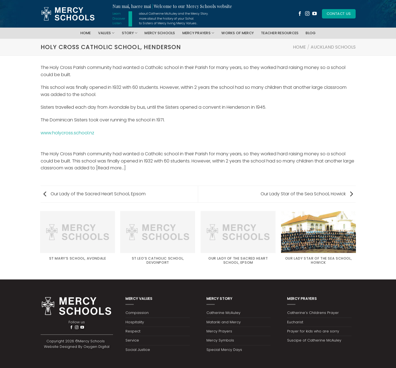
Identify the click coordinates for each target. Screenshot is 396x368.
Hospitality (134, 322)
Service (132, 340)
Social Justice (137, 349)
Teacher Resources (279, 33)
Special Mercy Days (224, 349)
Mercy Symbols (220, 340)
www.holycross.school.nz (67, 133)
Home (85, 33)
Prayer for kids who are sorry (313, 331)
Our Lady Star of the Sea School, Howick (307, 194)
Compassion (137, 312)
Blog (311, 33)
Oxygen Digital (96, 346)
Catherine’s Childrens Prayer (313, 312)
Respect (132, 331)
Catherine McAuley (223, 312)
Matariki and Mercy (223, 322)
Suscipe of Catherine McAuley (314, 340)
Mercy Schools (160, 33)
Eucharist (295, 322)
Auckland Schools (333, 47)
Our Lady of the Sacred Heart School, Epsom (94, 194)
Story (130, 33)
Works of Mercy (237, 33)
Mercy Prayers (198, 33)
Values (106, 33)
